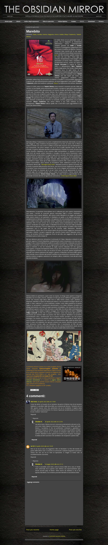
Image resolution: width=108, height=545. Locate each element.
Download (91, 21)
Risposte (35, 418)
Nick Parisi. (34, 401)
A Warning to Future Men (68, 176)
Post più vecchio (75, 530)
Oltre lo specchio (48, 21)
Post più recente (32, 530)
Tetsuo (56, 83)
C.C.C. (82, 21)
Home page (8, 21)
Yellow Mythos (62, 21)
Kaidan (73, 21)
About (18, 21)
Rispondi (33, 414)
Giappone (51, 34)
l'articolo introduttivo (33, 380)
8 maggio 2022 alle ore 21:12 (54, 464)
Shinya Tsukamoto (70, 34)
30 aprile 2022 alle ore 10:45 (44, 446)
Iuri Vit (33, 446)
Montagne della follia (47, 164)
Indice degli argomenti (31, 21)
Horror (56, 34)
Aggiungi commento (33, 482)
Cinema (45, 34)
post (56, 55)
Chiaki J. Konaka (37, 34)
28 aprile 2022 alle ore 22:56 (54, 422)
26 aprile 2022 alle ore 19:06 (47, 401)
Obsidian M (38, 422)
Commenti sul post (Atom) (57, 536)
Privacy (101, 21)
